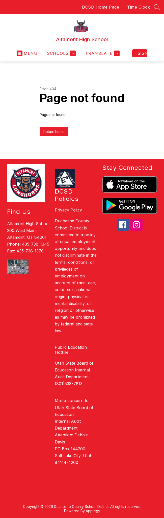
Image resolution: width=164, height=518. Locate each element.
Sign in (142, 53)
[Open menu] (27, 53)
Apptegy (93, 511)
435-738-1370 (30, 250)
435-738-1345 (35, 244)
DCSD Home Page (100, 7)
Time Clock (138, 7)
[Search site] (157, 7)
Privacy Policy (68, 210)
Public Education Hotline (71, 350)
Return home (54, 131)
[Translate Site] (102, 53)
